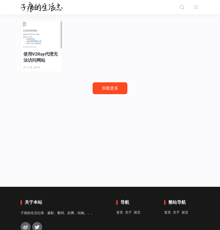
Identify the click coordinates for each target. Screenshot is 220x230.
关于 (128, 212)
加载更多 (110, 88)
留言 (137, 212)
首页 (119, 212)
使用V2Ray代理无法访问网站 (40, 57)
